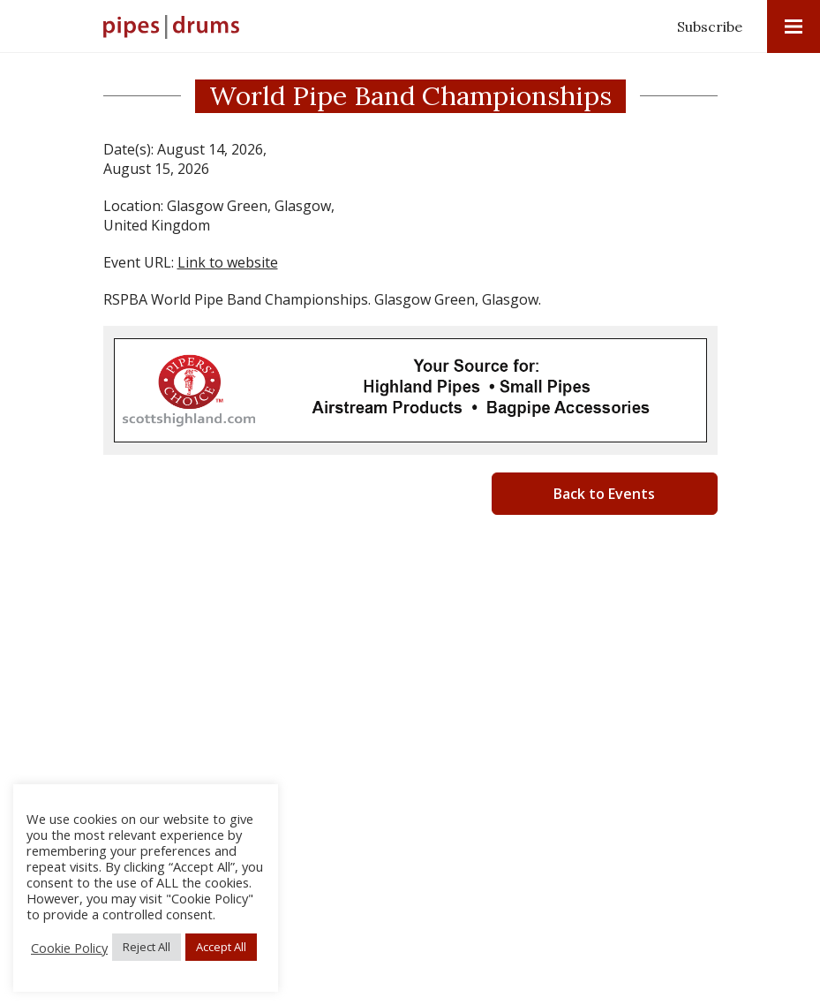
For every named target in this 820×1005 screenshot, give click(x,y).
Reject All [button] (146, 947)
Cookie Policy (69, 948)
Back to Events (604, 493)
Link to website (227, 262)
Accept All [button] (221, 947)
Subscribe (709, 26)
